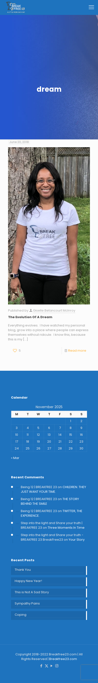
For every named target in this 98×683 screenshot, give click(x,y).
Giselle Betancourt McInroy (54, 310)
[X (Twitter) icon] (46, 665)
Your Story (77, 539)
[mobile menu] (91, 7)
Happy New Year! (28, 581)
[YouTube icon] (52, 665)
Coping (20, 614)
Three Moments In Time (66, 527)
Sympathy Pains (27, 603)
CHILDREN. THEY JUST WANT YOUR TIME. (53, 489)
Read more (77, 350)
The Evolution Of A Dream (30, 317)
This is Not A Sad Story (32, 592)
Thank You (23, 569)
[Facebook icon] (41, 665)
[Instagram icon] (57, 665)
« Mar (15, 458)
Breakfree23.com (63, 659)
